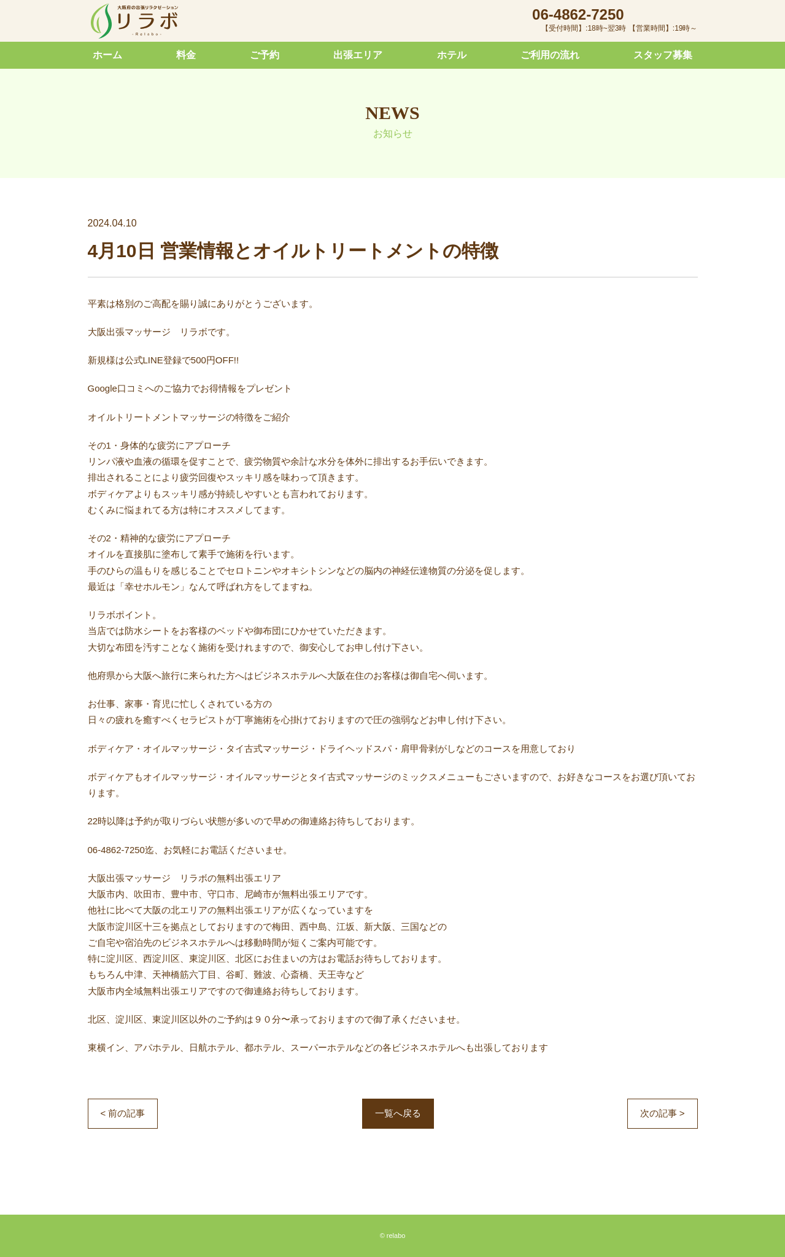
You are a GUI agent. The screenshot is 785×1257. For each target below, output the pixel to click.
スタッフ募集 (662, 55)
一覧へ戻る (398, 1113)
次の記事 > (662, 1113)
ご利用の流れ (549, 55)
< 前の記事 (123, 1113)
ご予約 (264, 55)
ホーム (107, 55)
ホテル (451, 55)
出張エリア (357, 55)
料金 (186, 55)
